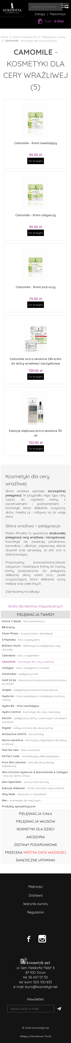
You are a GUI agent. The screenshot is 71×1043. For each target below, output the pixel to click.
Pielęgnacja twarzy (35, 614)
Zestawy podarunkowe (35, 845)
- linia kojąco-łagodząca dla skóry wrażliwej (34, 742)
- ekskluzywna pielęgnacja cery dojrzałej (31, 647)
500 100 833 (42, 982)
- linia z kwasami (21, 750)
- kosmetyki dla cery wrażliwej (28, 661)
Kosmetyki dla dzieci (36, 829)
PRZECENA (35, 852)
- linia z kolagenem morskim (26, 668)
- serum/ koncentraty (25, 782)
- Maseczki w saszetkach (24, 794)
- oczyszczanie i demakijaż (27, 633)
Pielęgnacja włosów (35, 821)
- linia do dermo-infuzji (35, 774)
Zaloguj (40, 14)
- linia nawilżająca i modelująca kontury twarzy (33, 698)
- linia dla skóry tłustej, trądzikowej (28, 764)
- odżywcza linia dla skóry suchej (27, 728)
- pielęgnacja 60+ (20, 674)
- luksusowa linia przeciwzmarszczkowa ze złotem (34, 682)
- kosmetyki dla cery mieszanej (31, 712)
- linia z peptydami (21, 639)
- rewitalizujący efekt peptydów (30, 756)
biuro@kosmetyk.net (41, 987)
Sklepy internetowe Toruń (35, 1036)
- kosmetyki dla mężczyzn (21, 800)
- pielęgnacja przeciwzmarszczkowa (30, 690)
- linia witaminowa (23, 621)
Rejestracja (58, 14)
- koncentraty (23, 734)
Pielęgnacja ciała (35, 814)
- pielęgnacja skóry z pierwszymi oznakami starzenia (34, 720)
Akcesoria (35, 837)
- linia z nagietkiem (20, 655)
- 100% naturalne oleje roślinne (33, 788)
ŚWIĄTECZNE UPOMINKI (35, 860)
